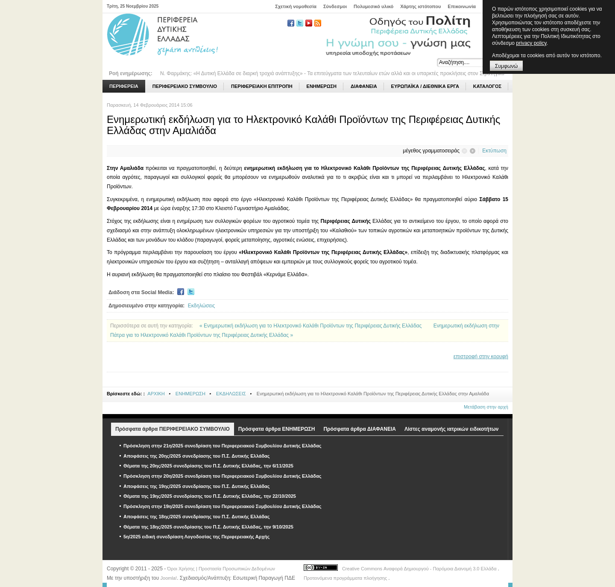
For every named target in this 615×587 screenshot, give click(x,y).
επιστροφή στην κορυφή (481, 356)
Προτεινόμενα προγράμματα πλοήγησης (346, 578)
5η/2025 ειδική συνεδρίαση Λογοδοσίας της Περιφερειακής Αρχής (196, 536)
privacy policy (531, 43)
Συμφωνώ (506, 66)
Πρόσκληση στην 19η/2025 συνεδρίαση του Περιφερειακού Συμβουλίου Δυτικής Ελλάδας (222, 506)
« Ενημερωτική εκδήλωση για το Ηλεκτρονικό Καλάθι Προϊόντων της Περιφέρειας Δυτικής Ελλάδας (311, 326)
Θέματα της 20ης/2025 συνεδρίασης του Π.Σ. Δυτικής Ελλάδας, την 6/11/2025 (208, 465)
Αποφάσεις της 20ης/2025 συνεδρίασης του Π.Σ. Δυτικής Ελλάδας (196, 456)
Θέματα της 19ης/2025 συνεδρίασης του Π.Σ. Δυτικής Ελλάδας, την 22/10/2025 (209, 496)
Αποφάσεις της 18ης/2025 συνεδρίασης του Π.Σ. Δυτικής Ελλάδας (196, 516)
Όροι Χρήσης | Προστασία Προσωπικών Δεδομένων (221, 568)
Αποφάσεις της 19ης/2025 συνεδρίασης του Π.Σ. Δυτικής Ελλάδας (196, 486)
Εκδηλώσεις (201, 306)
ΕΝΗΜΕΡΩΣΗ (190, 393)
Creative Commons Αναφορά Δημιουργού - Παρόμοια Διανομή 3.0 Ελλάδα (420, 568)
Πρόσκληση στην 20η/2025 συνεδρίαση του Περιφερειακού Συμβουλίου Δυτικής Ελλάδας (222, 476)
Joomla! (169, 578)
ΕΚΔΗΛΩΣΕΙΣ (231, 393)
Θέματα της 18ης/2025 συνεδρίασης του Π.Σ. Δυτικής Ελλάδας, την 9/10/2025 (208, 526)
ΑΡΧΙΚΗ (155, 393)
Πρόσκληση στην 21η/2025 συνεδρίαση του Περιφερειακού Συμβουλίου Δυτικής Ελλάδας (222, 445)
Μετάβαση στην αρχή (486, 406)
